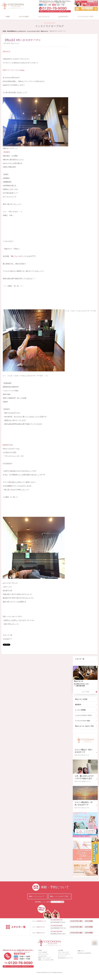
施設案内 (78, 704)
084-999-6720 (57, 920)
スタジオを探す (24, 16)
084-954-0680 (57, 926)
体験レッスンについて (36, 896)
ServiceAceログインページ (65, 958)
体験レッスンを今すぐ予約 (59, 896)
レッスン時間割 (80, 710)
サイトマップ (62, 956)
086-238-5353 (57, 931)
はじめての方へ (63, 16)
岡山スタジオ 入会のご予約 (84, 726)
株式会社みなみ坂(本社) (84, 953)
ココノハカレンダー (63, 952)
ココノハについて (43, 16)
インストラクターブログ (85, 16)
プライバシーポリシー (64, 954)
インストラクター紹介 (82, 721)
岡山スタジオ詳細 (81, 699)
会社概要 (60, 950)
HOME (8, 16)
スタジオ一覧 (79, 659)
